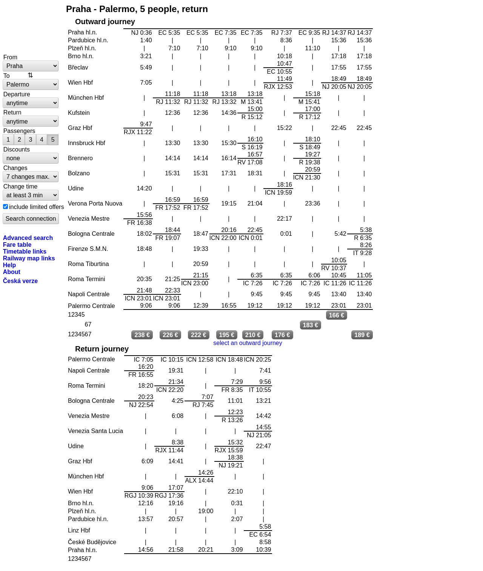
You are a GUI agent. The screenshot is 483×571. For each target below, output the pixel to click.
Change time (20, 186)
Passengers (19, 130)
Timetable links (24, 251)
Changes (15, 167)
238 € (142, 334)
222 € (198, 334)
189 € (362, 334)
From (10, 57)
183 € (310, 325)
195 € (227, 334)
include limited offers (36, 206)
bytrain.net (31, 27)
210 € (253, 334)
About (11, 271)
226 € (170, 334)
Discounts (16, 149)
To (6, 75)
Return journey (102, 349)
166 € (337, 315)
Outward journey (105, 21)
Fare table (17, 244)
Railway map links (29, 258)
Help (9, 265)
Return (12, 112)
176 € (282, 334)
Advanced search (28, 237)
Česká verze (20, 280)
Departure (16, 94)
